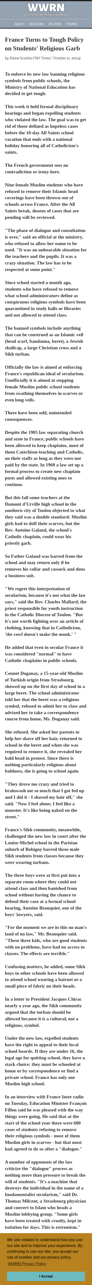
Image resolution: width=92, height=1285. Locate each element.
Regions (55, 24)
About (20, 24)
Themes (71, 24)
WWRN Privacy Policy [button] (27, 1264)
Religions (37, 24)
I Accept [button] (46, 1276)
